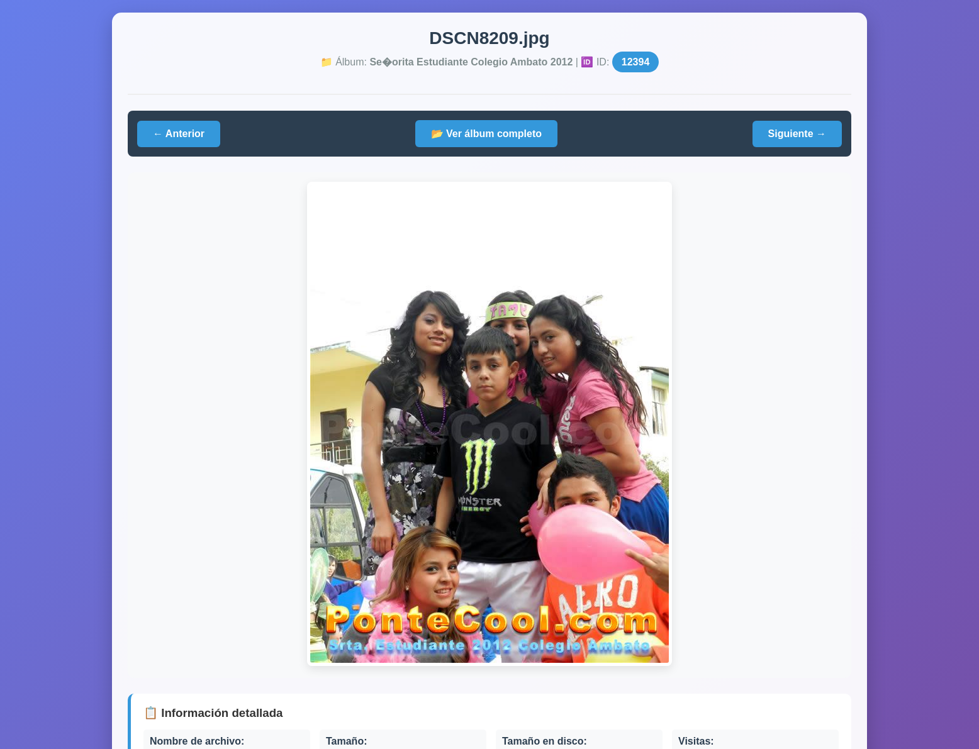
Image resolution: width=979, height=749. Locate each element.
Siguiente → (797, 133)
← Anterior (178, 133)
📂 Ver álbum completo (486, 133)
